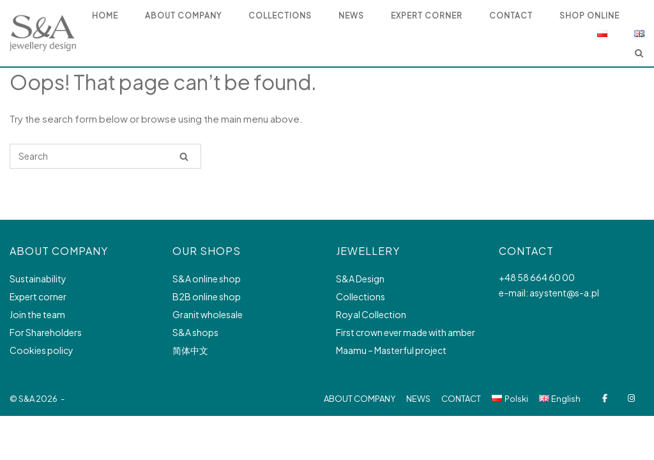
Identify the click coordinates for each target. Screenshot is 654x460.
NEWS (351, 15)
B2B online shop (206, 296)
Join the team (37, 314)
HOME (105, 15)
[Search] (184, 156)
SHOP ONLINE (589, 15)
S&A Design (360, 278)
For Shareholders (46, 332)
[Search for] (105, 156)
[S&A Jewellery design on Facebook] (604, 398)
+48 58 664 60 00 (537, 277)
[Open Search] (639, 54)
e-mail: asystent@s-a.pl (549, 292)
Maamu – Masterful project (391, 350)
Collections (360, 296)
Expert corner (38, 296)
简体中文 (190, 350)
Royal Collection (371, 314)
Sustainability (38, 278)
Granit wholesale (207, 314)
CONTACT (461, 399)
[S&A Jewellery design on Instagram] (631, 398)
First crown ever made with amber (405, 332)
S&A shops (195, 332)
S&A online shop (206, 278)
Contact (511, 15)
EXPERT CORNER (426, 15)
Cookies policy (41, 350)
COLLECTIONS (280, 15)
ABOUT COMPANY (183, 15)
